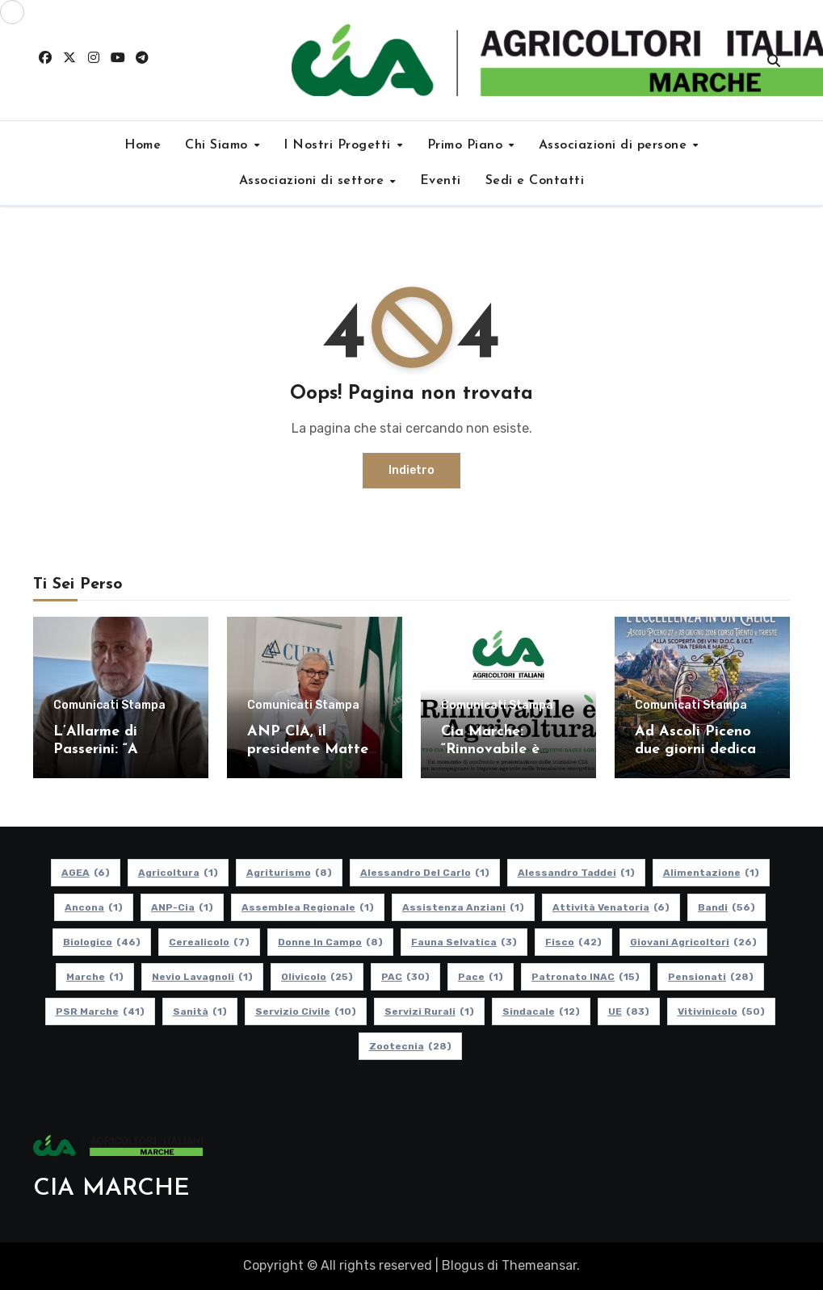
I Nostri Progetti (339, 145)
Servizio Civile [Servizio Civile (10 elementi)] (304, 1011)
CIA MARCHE (111, 1188)
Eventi (440, 180)
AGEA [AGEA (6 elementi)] (85, 873)
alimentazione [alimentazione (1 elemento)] (710, 873)
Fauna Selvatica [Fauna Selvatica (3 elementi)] (464, 942)
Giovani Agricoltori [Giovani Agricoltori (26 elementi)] (693, 942)
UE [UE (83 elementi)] (628, 1011)
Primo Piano (467, 145)
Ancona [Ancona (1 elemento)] (94, 907)
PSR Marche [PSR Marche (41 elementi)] (99, 1011)
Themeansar (539, 1265)
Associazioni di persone (615, 145)
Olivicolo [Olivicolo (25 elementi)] (317, 977)
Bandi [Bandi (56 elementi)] (726, 907)
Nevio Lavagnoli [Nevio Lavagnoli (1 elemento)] (202, 977)
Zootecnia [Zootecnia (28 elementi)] (409, 1046)
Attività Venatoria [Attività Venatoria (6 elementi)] (611, 907)
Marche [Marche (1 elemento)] (95, 977)
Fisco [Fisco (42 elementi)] (573, 942)
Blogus (463, 1265)
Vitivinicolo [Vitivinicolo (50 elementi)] (720, 1011)
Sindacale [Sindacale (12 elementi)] (540, 1011)
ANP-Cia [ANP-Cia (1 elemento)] (182, 907)
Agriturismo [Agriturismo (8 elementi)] (288, 873)
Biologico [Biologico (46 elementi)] (102, 942)
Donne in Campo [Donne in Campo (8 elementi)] (330, 942)
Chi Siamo (218, 145)
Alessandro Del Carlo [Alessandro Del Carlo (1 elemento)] (424, 873)
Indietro (411, 470)
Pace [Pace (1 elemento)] (480, 977)
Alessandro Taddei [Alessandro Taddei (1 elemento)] (575, 873)
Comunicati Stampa (109, 705)
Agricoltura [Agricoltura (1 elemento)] (177, 873)
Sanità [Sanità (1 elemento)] (199, 1011)
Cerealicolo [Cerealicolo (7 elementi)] (209, 942)
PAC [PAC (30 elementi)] (405, 977)
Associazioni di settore (313, 180)
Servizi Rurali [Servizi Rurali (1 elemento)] (428, 1011)
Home (142, 145)
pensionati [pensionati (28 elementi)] (711, 977)
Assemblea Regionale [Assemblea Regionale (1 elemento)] (307, 907)
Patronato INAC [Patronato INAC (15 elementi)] (585, 977)
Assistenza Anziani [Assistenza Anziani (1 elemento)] (463, 907)
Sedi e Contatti (535, 180)
